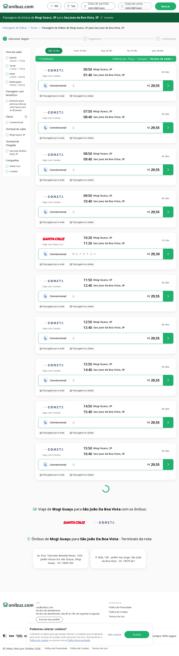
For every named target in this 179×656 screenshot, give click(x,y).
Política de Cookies (118, 611)
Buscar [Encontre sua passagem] (165, 6)
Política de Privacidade (120, 607)
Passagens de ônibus (15, 27)
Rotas (34, 27)
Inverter (106, 17)
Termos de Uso (117, 616)
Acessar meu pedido (49, 619)
